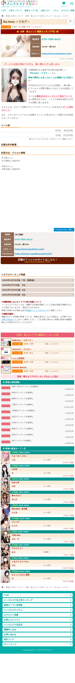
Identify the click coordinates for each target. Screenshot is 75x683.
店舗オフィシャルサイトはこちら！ (37, 289)
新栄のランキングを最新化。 (43, 459)
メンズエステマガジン (19, 3)
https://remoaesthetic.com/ (57, 53)
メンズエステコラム (13, 639)
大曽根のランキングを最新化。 (43, 441)
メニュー (71, 3)
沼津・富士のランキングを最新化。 (43, 417)
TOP (3, 10)
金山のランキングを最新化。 (43, 447)
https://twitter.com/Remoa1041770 (33, 283)
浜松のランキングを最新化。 (43, 423)
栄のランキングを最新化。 (43, 471)
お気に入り (64, 6)
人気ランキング (15, 10)
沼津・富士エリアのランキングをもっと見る (37, 406)
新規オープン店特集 (13, 634)
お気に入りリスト (12, 649)
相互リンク (9, 668)
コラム (55, 10)
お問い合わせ (10, 663)
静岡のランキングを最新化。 (43, 429)
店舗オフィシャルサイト (36, 340)
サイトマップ (10, 673)
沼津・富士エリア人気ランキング (38, 16)
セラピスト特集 (11, 644)
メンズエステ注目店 (13, 654)
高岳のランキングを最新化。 (43, 465)
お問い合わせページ (10, 349)
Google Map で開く (64, 259)
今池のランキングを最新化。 (43, 453)
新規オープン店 (31, 10)
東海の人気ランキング (14, 16)
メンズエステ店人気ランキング (18, 629)
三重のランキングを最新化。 (43, 435)
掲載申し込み (10, 658)
